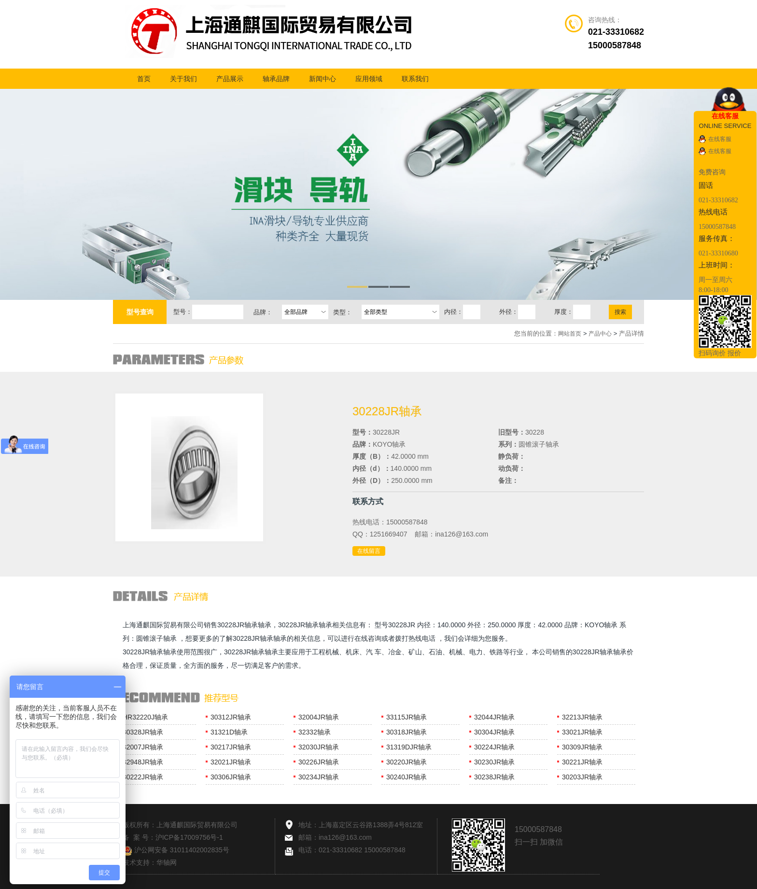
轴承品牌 (276, 79)
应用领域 (368, 79)
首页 (144, 79)
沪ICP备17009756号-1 (189, 837)
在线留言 (368, 551)
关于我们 (183, 79)
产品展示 (229, 79)
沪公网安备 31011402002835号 (176, 850)
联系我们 (415, 79)
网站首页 (569, 333)
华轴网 (166, 862)
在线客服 (719, 139)
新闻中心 (322, 79)
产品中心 (600, 333)
